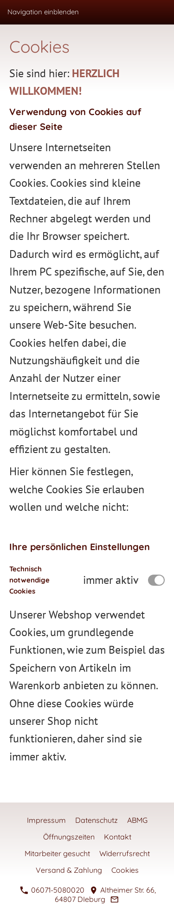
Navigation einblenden (43, 11)
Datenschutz (96, 820)
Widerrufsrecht (124, 853)
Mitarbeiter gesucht (57, 853)
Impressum (46, 820)
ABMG (137, 820)
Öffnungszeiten (69, 836)
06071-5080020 (52, 890)
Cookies (125, 870)
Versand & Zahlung (69, 870)
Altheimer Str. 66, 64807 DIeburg (105, 894)
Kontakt (117, 836)
